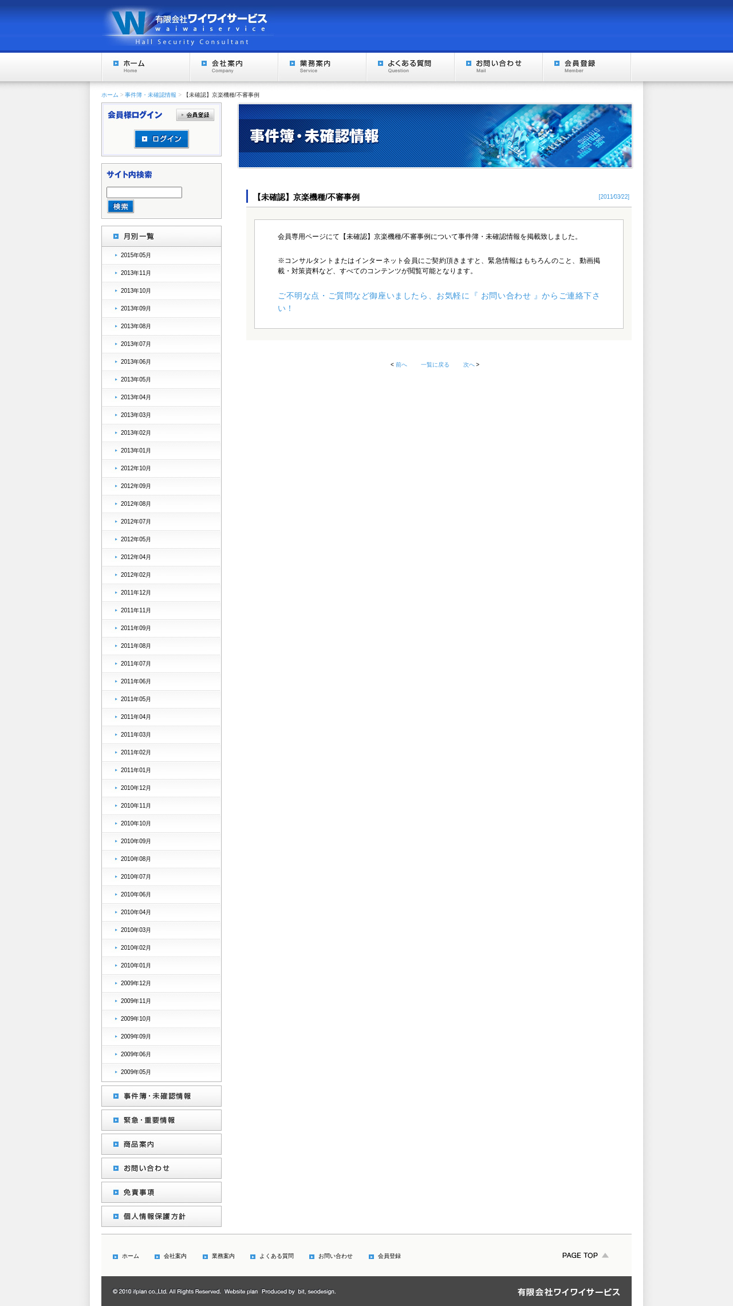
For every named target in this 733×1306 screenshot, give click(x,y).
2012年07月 (136, 521)
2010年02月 (136, 948)
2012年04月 (136, 557)
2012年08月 (136, 504)
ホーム (145, 67)
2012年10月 (136, 468)
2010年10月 (136, 823)
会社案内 (234, 67)
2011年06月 (136, 681)
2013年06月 (136, 362)
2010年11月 (136, 806)
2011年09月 (136, 628)
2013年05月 (136, 379)
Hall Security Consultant (188, 25)
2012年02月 (136, 575)
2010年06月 (136, 894)
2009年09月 (136, 1036)
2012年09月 (136, 486)
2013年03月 (136, 415)
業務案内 (322, 67)
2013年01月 (136, 450)
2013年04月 (136, 397)
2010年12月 (136, 788)
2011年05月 (136, 699)
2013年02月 (136, 433)
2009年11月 (136, 1001)
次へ (469, 364)
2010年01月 (136, 965)
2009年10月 (136, 1019)
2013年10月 (136, 291)
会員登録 (586, 67)
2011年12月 (136, 592)
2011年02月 (136, 752)
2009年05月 (136, 1072)
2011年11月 (136, 610)
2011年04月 (136, 717)
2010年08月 (136, 859)
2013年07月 (136, 344)
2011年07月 (136, 663)
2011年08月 (136, 646)
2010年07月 (136, 877)
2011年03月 (136, 734)
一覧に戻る (435, 364)
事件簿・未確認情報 (150, 95)
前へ (401, 364)
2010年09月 (136, 841)
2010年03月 (136, 930)
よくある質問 (410, 67)
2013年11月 (136, 273)
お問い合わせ (498, 67)
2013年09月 (136, 308)
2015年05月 (136, 255)
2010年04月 (136, 912)
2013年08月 (136, 326)
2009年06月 (136, 1054)
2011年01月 (136, 770)
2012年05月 (136, 539)
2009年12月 (136, 983)
